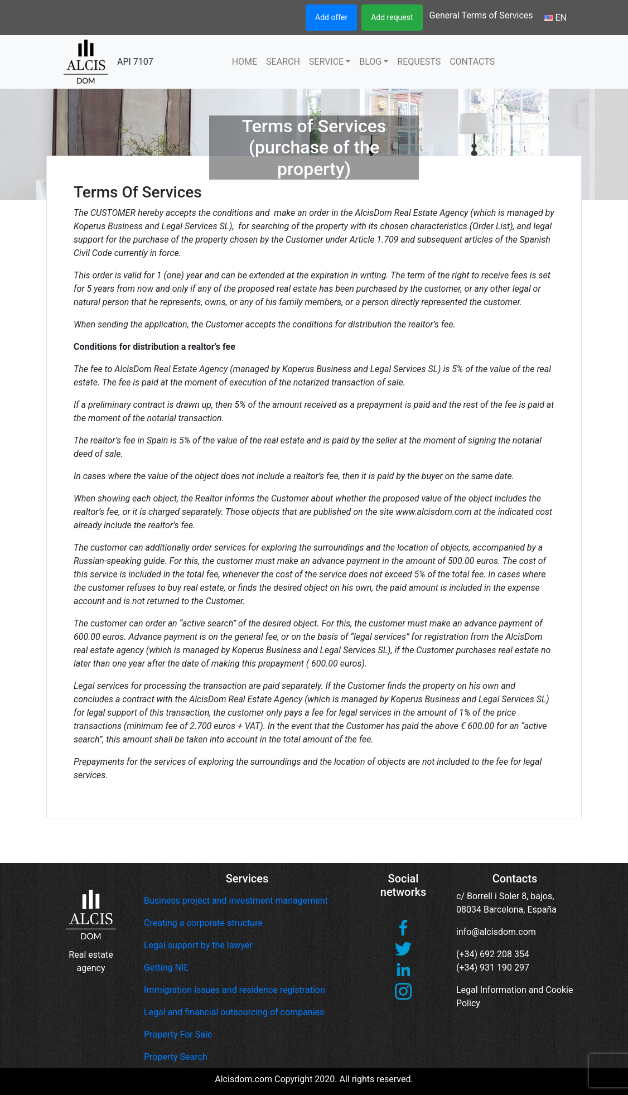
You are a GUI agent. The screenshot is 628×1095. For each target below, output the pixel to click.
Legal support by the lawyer (198, 945)
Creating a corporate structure (203, 923)
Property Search (175, 1056)
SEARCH (283, 61)
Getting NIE (166, 967)
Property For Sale (178, 1034)
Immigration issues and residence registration (234, 990)
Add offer (331, 17)
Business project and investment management (236, 900)
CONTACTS (472, 61)
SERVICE (326, 61)
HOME (244, 61)
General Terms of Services (481, 15)
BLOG (370, 61)
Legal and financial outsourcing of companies (234, 1012)
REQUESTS (419, 61)
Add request (392, 17)
